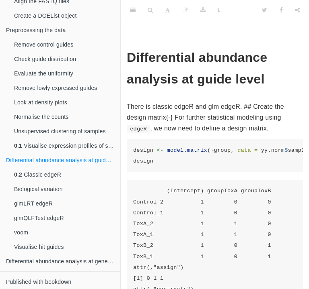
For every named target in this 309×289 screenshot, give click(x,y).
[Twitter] (264, 10)
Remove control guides (43, 44)
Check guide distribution (45, 59)
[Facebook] (281, 10)
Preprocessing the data (36, 30)
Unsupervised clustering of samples (60, 131)
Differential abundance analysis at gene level (63, 261)
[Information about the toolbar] (219, 10)
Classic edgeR (37, 174)
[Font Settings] (167, 10)
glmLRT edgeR (33, 203)
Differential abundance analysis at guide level (63, 160)
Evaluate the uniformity (43, 73)
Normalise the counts (41, 117)
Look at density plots (40, 102)
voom (21, 232)
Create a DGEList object (45, 15)
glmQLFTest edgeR (39, 218)
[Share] (297, 10)
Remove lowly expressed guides (55, 88)
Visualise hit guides (39, 247)
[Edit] (185, 10)
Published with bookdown (39, 282)
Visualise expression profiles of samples (67, 145)
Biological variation (38, 189)
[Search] (150, 10)
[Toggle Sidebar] (133, 10)
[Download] (203, 10)
